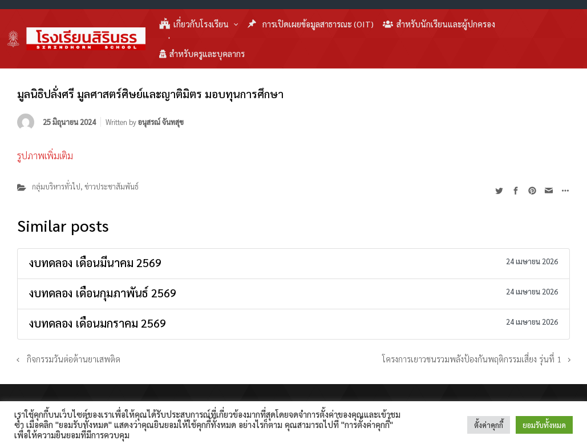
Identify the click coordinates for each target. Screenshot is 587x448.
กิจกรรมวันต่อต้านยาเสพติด (73, 359)
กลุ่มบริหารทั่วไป (56, 186)
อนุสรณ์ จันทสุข (161, 122)
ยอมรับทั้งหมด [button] (544, 425)
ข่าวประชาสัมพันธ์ (111, 186)
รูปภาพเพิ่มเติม (45, 156)
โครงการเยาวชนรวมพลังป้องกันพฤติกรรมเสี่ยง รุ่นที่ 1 (470, 359)
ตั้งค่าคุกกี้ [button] (488, 425)
